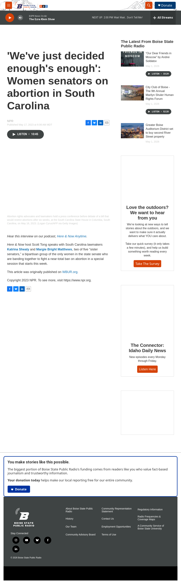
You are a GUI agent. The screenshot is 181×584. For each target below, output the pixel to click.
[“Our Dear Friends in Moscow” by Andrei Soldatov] (132, 59)
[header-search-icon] (148, 5)
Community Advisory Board (80, 534)
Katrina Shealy (18, 249)
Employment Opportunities (116, 526)
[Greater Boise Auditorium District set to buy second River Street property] (132, 130)
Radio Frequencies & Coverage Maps (149, 518)
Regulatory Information (150, 509)
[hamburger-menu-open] (8, 5)
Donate (166, 5)
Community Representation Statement (117, 510)
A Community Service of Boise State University (151, 527)
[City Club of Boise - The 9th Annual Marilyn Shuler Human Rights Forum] (132, 92)
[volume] (20, 18)
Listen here (147, 369)
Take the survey (147, 264)
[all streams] (163, 18)
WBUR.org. (70, 272)
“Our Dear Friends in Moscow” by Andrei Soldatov (158, 57)
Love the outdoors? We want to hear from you (147, 213)
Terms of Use (109, 534)
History (69, 518)
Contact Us (108, 518)
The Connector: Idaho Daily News (147, 348)
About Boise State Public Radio (79, 510)
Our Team (71, 526)
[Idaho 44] (147, 413)
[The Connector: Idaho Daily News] (147, 311)
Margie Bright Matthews (54, 249)
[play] (10, 18)
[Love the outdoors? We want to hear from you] (147, 178)
